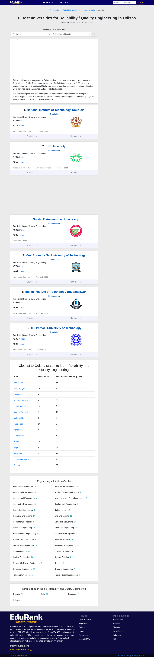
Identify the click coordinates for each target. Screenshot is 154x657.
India (93, 10)
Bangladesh (118, 620)
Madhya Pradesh (21, 412)
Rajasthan (18, 453)
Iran (114, 639)
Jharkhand (18, 383)
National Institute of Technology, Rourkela (54, 110)
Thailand (116, 627)
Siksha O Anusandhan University (54, 219)
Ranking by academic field (54, 29)
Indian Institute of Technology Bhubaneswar (54, 291)
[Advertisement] (31, 60)
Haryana (17, 442)
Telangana (18, 394)
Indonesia (117, 635)
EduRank (89, 23)
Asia (86, 10)
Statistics (32, 136)
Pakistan (116, 623)
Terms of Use (123, 655)
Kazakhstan (118, 631)
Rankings (75, 136)
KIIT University (54, 146)
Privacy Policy (138, 655)
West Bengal (19, 389)
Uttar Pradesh (20, 406)
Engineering (55, 10)
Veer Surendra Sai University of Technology (54, 255)
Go (94, 34)
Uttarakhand (19, 436)
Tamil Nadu (18, 424)
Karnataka (18, 430)
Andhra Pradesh (21, 400)
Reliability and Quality (72, 10)
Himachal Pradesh (21, 459)
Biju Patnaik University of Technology (54, 328)
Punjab (17, 465)
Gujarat (17, 448)
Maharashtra (19, 418)
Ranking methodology (21, 649)
